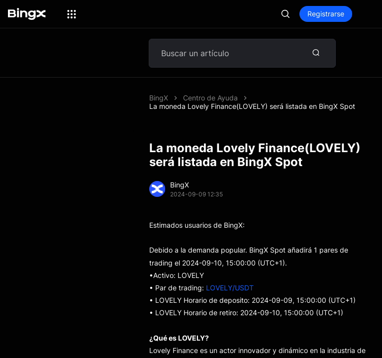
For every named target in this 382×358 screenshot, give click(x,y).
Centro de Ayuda (210, 97)
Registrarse (325, 13)
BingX (158, 97)
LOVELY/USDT (230, 287)
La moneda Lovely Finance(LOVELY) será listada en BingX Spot (252, 106)
